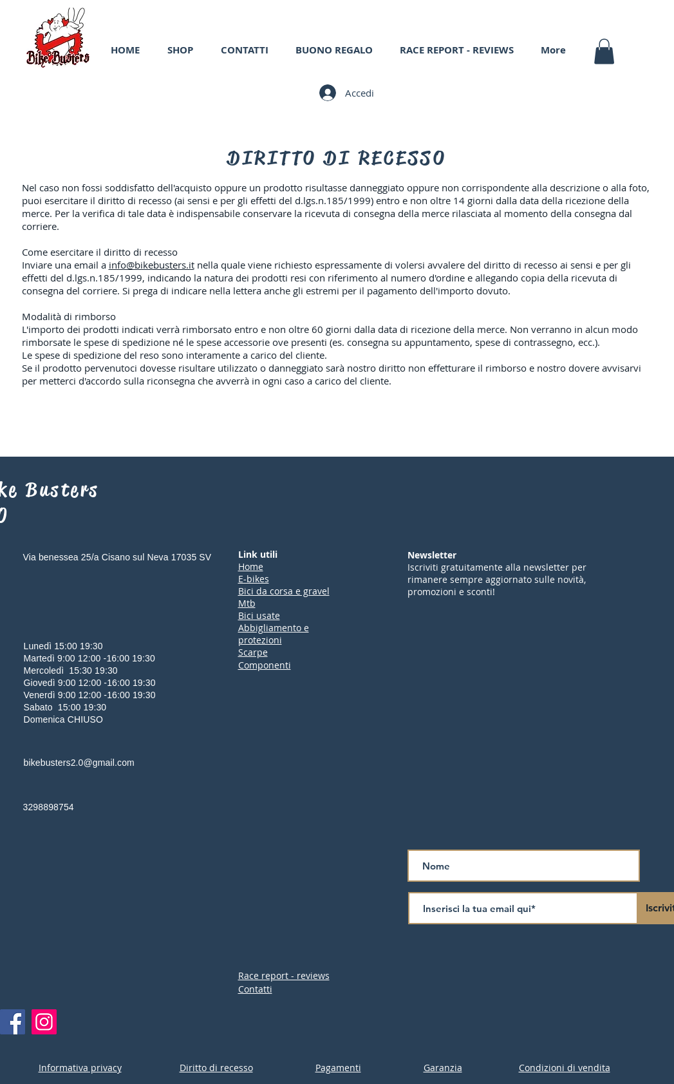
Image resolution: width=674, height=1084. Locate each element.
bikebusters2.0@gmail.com (79, 762)
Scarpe (253, 652)
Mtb (247, 603)
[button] (604, 51)
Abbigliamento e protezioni (273, 634)
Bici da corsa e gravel (284, 591)
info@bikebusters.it (151, 264)
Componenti (264, 665)
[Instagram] (44, 1021)
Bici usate (259, 615)
